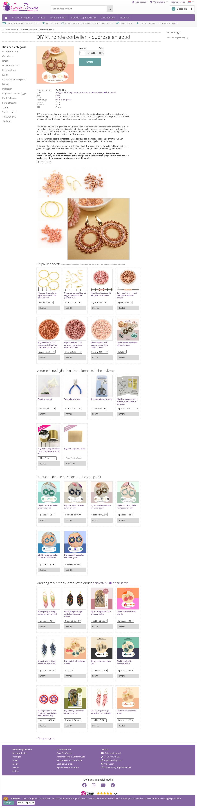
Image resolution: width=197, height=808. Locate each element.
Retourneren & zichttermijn (69, 760)
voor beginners (71, 92)
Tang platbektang (72, 399)
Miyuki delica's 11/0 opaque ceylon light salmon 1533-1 (99, 345)
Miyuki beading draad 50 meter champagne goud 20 (49, 451)
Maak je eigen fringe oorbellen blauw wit (47, 662)
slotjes (5, 107)
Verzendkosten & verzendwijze (71, 756)
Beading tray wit (45, 399)
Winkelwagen (174, 32)
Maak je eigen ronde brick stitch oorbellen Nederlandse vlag (47, 713)
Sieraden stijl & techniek (83, 17)
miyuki (5, 84)
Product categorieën (23, 17)
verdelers (7, 121)
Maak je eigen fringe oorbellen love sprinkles (101, 712)
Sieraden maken (58, 17)
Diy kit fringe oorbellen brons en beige (101, 612)
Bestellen (179, 9)
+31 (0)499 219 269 (110, 756)
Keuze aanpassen (26, 802)
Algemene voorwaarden (68, 767)
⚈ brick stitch (110, 92)
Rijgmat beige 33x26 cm (74, 449)
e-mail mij (70, 463)
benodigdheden (10, 51)
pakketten (7, 88)
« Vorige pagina (45, 738)
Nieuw (41, 17)
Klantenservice (178, 1)
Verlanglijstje (159, 1)
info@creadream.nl (111, 753)
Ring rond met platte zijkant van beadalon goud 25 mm (47, 295)
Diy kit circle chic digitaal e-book (75, 662)
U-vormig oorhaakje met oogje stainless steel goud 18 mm (75, 295)
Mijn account (139, 1)
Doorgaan (8, 802)
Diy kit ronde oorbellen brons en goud (101, 506)
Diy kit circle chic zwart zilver (101, 662)
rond (58, 97)
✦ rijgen (59, 92)
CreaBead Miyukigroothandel (116, 767)
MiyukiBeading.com (111, 760)
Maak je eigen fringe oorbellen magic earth (47, 612)
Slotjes (15, 771)
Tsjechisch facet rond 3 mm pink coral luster (101, 294)
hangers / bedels (10, 65)
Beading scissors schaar (101, 399)
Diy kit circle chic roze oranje (126, 612)
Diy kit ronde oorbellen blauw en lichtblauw (48, 556)
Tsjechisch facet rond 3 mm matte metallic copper (127, 295)
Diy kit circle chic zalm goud (126, 712)
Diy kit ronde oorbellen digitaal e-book (127, 343)
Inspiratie (124, 17)
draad (5, 60)
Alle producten (8, 29)
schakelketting (9, 102)
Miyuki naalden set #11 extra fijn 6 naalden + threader (127, 401)
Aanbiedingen (108, 17)
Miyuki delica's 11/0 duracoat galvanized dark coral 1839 (73, 345)
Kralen (15, 763)
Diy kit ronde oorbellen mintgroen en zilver (127, 506)
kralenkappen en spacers (14, 79)
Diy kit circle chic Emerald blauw (124, 662)
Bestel (42, 307)
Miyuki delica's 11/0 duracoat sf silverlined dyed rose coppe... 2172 (48, 345)
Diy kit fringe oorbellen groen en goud (74, 712)
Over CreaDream (64, 753)
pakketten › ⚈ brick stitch (110, 583)
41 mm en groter (63, 99)
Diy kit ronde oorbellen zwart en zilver (74, 506)
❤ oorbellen (97, 92)
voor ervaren (85, 92)
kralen (5, 74)
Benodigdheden (19, 753)
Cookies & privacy (65, 763)
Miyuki (15, 767)
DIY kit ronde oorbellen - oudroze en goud (35, 29)
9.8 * (175, 23)
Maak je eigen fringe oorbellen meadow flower (73, 614)
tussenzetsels (9, 116)
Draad (15, 760)
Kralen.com (107, 763)
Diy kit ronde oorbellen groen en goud (48, 506)
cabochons (7, 56)
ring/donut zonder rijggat (14, 93)
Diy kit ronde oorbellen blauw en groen (74, 556)
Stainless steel (9, 112)
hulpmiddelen (9, 70)
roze (58, 94)
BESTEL (89, 62)
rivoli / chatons (9, 98)
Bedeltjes (16, 756)
